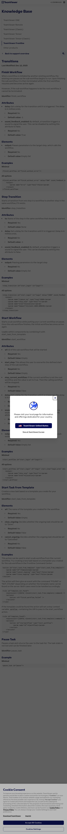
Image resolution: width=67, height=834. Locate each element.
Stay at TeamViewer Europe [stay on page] (33, 432)
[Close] (55, 398)
